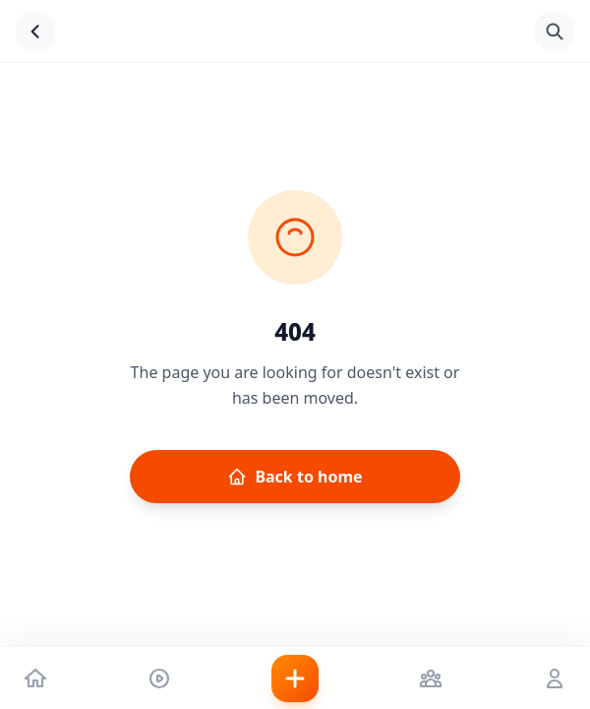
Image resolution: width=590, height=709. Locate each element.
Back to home (294, 476)
